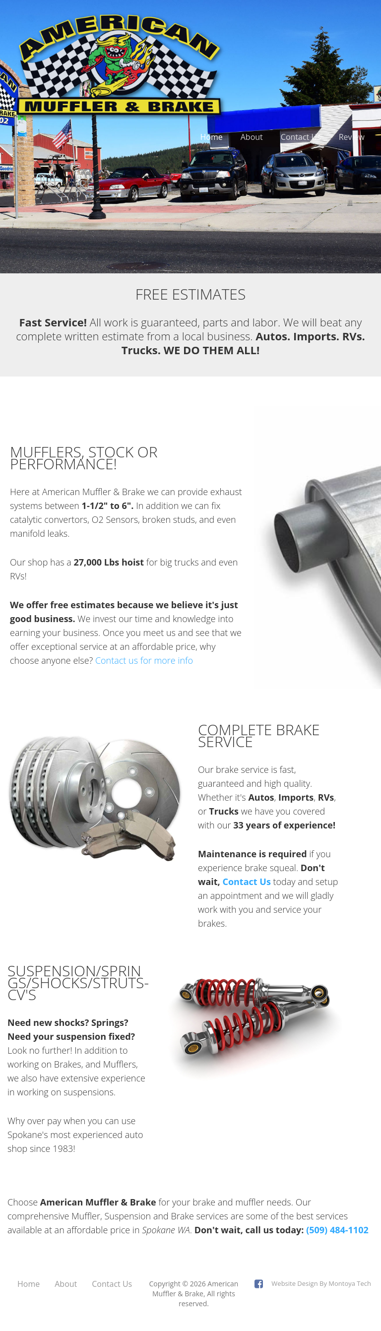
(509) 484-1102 (337, 1230)
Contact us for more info (144, 660)
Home (211, 136)
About (252, 136)
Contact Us (301, 136)
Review (352, 136)
